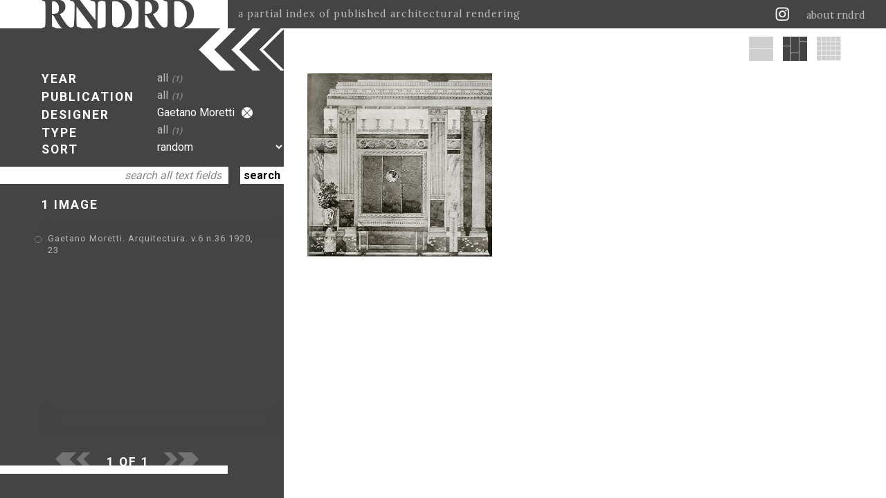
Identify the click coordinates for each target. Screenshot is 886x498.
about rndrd (835, 15)
